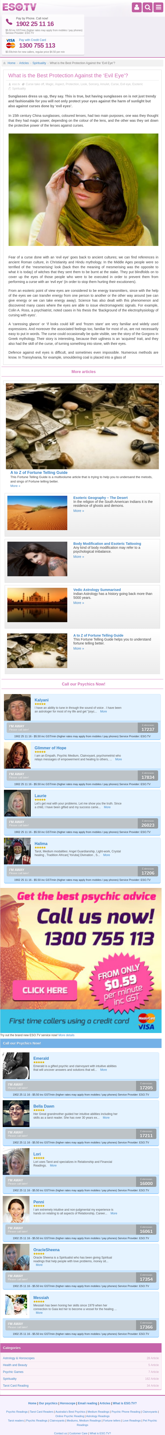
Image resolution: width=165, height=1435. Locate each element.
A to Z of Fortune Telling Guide (39, 454)
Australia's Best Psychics (70, 1392)
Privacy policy (121, 1427)
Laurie (40, 777)
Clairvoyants (149, 1392)
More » (15, 467)
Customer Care (78, 1414)
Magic (50, 65)
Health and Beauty (15, 1346)
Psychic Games (13, 1353)
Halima (41, 825)
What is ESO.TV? (125, 1384)
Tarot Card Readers (42, 1392)
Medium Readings (99, 1392)
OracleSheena (46, 1231)
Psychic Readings (17, 1392)
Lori (37, 1135)
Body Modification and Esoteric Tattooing (107, 525)
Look (84, 65)
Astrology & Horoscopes (19, 1339)
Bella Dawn (43, 1088)
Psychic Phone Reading (125, 1392)
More (103, 692)
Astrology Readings (98, 1397)
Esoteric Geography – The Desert (100, 479)
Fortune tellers (111, 1401)
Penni (38, 1183)
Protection (72, 65)
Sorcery (93, 65)
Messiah (41, 1279)
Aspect (59, 65)
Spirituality (39, 44)
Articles (24, 44)
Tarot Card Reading (15, 1367)
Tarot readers (16, 1401)
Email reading (87, 1384)
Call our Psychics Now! (22, 1025)
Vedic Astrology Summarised (97, 571)
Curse (115, 65)
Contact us (60, 1414)
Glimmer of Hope (50, 729)
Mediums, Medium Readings (84, 1401)
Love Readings (132, 1401)
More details (66, 1016)
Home (11, 44)
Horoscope (68, 1384)
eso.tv (16, 65)
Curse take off (35, 65)
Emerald (41, 1040)
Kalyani (42, 681)
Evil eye (125, 65)
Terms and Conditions (86, 1427)
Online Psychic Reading (69, 1397)
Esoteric (137, 65)
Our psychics (48, 1384)
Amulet (104, 65)
